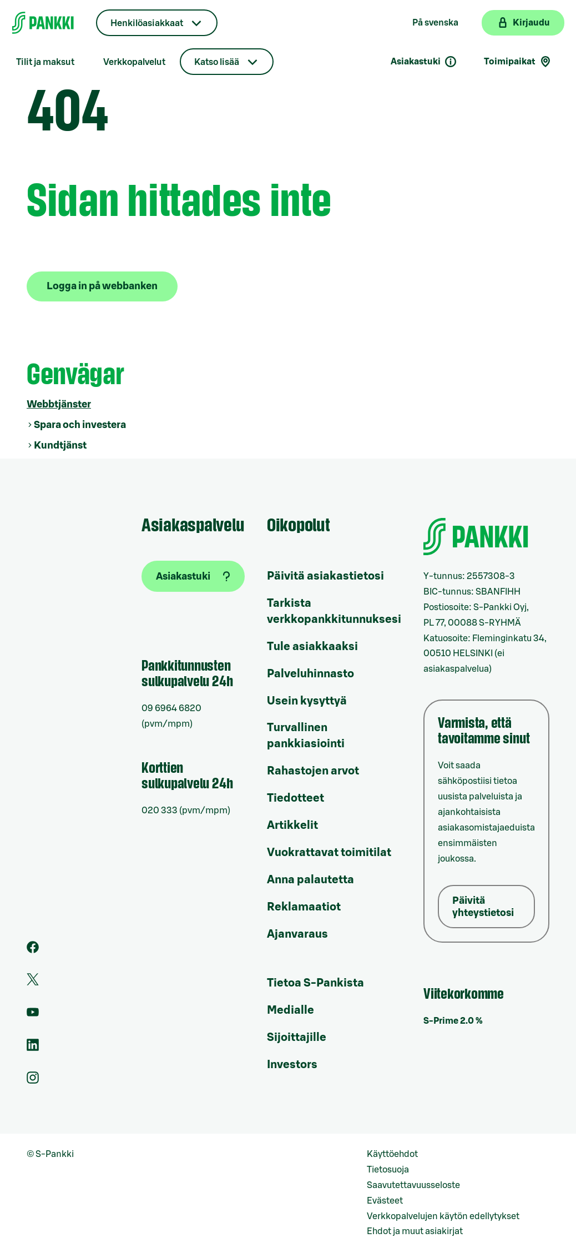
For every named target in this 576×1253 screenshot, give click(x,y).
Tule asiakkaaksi (312, 646)
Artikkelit (292, 825)
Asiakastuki (424, 61)
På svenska (435, 22)
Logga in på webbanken (102, 286)
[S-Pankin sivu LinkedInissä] (33, 1048)
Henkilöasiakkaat (146, 23)
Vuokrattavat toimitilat (329, 852)
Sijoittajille (296, 1037)
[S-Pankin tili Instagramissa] (33, 1080)
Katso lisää (216, 62)
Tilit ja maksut (45, 62)
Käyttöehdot (392, 1154)
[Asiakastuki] (193, 576)
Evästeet (385, 1200)
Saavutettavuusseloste (413, 1185)
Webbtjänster (59, 404)
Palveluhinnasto (310, 674)
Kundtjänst (60, 445)
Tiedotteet (295, 798)
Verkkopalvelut (134, 62)
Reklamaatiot (304, 907)
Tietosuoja (388, 1169)
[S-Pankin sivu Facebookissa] (33, 950)
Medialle (290, 1010)
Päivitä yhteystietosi (483, 906)
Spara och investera (80, 425)
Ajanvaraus (297, 934)
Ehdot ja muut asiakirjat (415, 1231)
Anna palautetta (310, 879)
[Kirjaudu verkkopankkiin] (523, 23)
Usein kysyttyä (307, 701)
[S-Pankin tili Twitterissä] (33, 982)
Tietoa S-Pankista (315, 983)
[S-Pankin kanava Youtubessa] (33, 1015)
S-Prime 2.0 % (453, 1021)
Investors (292, 1064)
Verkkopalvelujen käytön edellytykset (443, 1216)
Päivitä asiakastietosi (325, 576)
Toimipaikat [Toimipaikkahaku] (518, 61)
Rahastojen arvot (313, 771)
